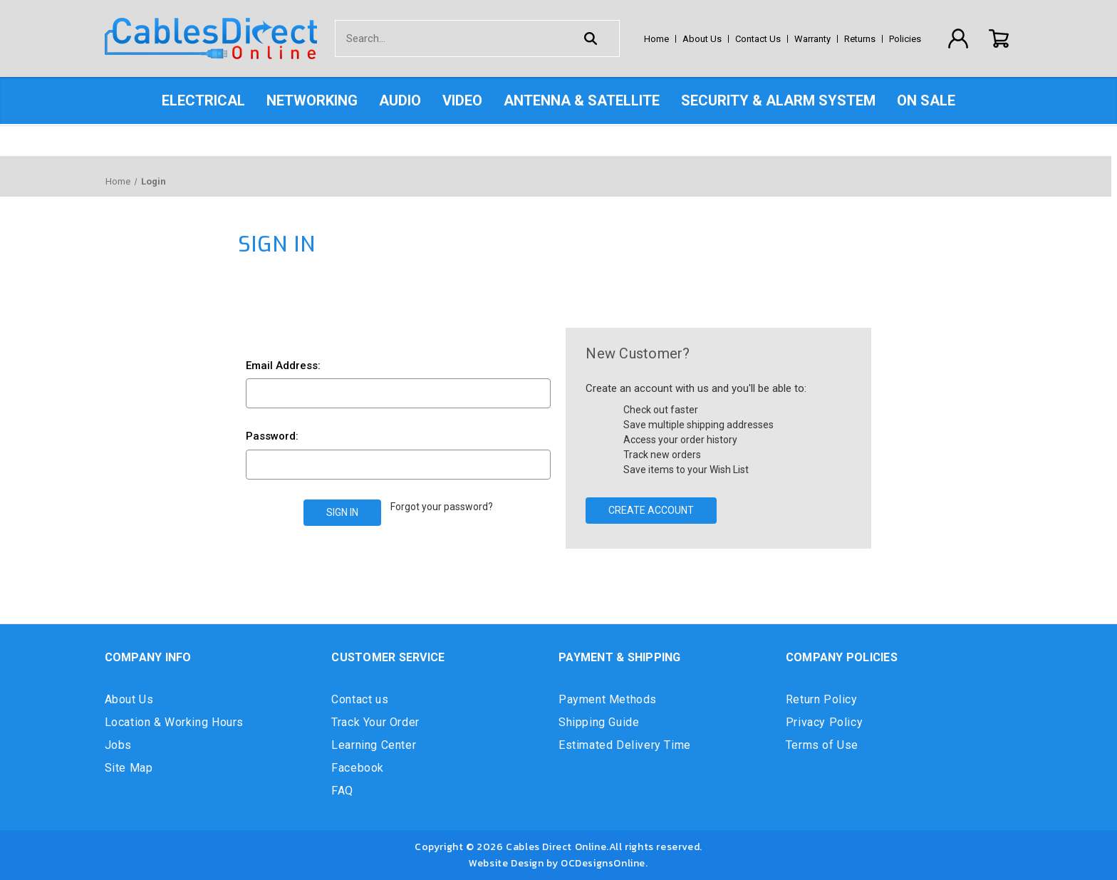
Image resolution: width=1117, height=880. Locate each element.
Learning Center (373, 745)
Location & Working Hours (174, 722)
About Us (702, 38)
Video (462, 100)
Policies (905, 38)
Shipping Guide (598, 722)
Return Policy (822, 699)
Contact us (359, 699)
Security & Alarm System (778, 100)
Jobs (118, 745)
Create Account (651, 510)
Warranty (812, 38)
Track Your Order (375, 722)
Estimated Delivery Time (624, 745)
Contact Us (758, 38)
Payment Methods (607, 699)
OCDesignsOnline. (604, 863)
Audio (400, 100)
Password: (272, 436)
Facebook (357, 768)
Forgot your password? (441, 506)
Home (656, 38)
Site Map (129, 768)
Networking (312, 100)
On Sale (926, 100)
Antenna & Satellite (582, 100)
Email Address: (283, 365)
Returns (860, 38)
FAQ (342, 790)
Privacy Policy (824, 722)
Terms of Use (822, 745)
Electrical (203, 100)
